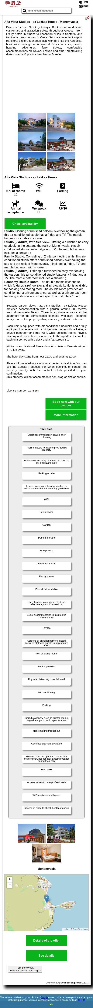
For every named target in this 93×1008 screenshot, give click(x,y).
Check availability (25, 223)
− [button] (10, 885)
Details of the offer (46, 940)
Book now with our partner (66, 403)
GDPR (81, 1000)
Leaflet (66, 929)
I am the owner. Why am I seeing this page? (25, 969)
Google (44, 997)
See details (46, 955)
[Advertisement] (46, 84)
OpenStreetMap (80, 929)
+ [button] (10, 879)
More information (66, 415)
